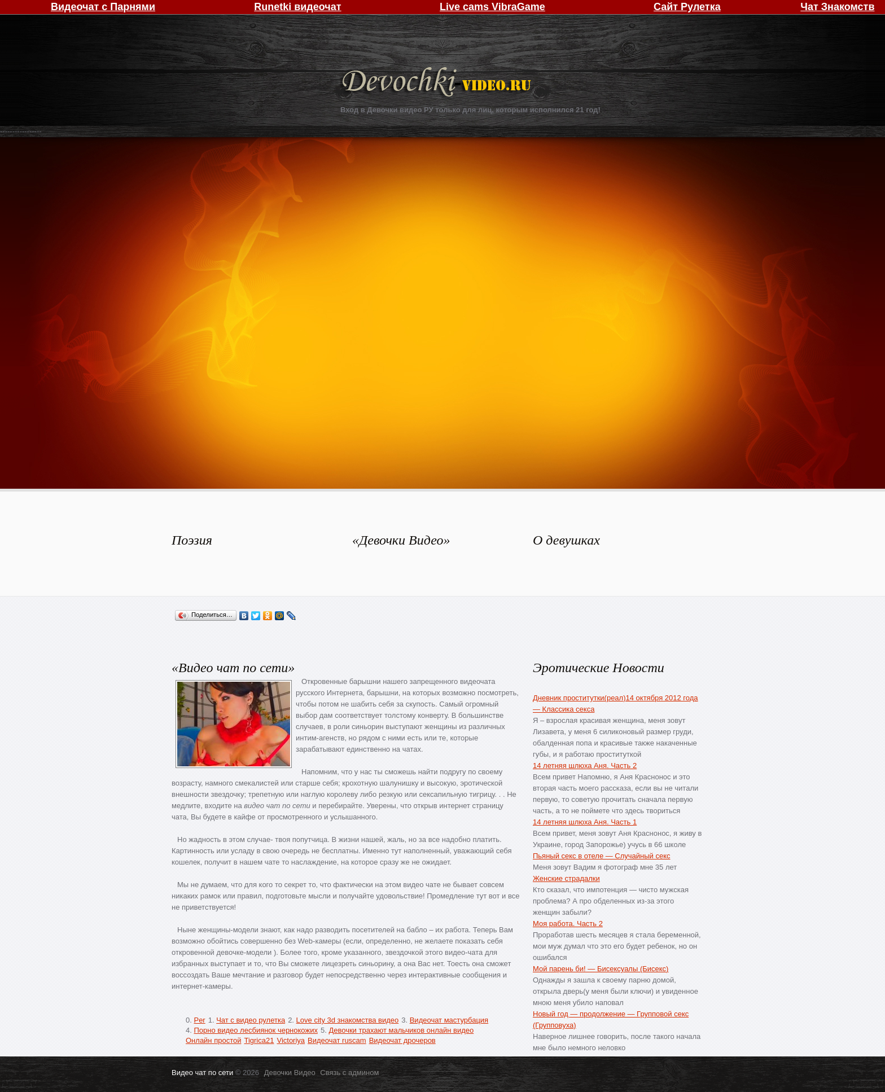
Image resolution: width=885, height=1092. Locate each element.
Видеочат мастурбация (449, 1020)
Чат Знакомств (837, 6)
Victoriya (291, 1040)
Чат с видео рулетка (250, 1020)
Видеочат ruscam (337, 1040)
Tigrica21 (259, 1040)
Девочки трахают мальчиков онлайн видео (401, 1030)
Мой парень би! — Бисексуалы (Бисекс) (600, 968)
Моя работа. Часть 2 (568, 923)
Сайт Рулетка (687, 6)
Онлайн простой (213, 1040)
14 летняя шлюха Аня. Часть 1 (585, 822)
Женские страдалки (566, 878)
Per (199, 1020)
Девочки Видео (438, 83)
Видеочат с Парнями (103, 6)
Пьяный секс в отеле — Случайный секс (602, 856)
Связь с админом (349, 1072)
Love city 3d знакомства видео (347, 1020)
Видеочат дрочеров (402, 1040)
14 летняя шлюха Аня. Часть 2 (585, 765)
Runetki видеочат (297, 6)
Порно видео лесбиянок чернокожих (255, 1030)
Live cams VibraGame (492, 6)
